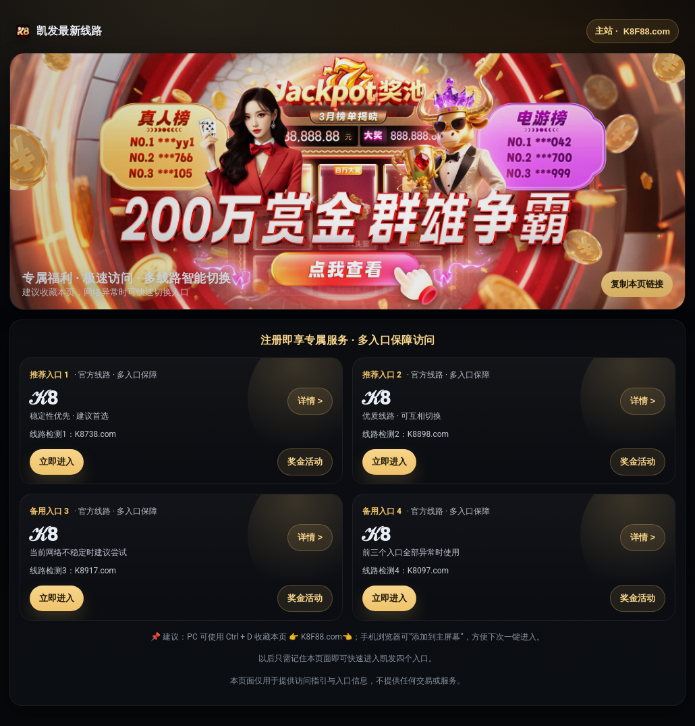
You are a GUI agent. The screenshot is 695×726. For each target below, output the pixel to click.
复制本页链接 (637, 284)
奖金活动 (305, 462)
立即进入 (56, 462)
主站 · (632, 31)
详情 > (310, 401)
